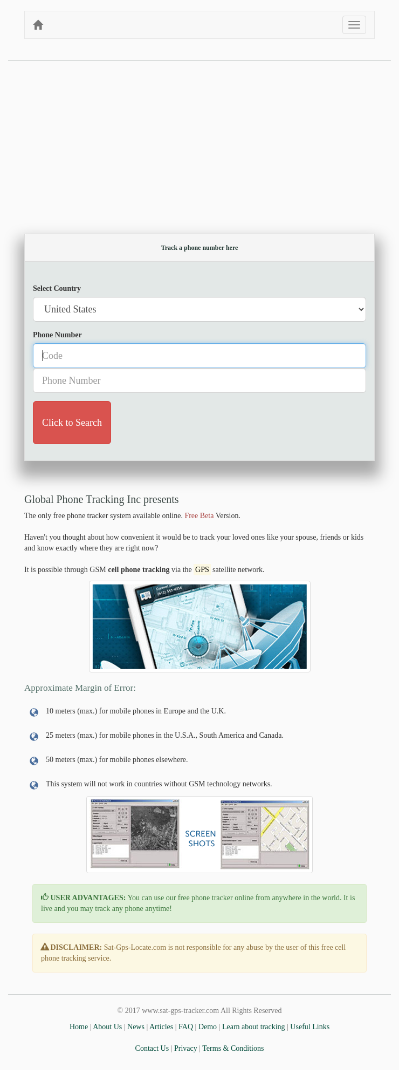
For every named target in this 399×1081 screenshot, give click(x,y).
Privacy (185, 1048)
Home (79, 1027)
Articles (161, 1027)
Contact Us (152, 1048)
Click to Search (72, 422)
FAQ (185, 1027)
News (136, 1027)
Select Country (57, 288)
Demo (207, 1027)
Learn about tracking (253, 1027)
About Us (107, 1027)
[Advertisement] (199, 141)
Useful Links (309, 1027)
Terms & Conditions (233, 1048)
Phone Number (57, 335)
